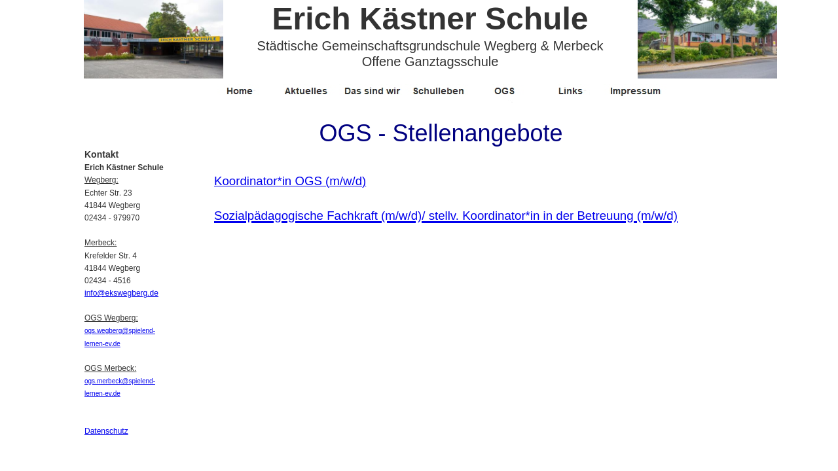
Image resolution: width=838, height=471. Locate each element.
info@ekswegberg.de (121, 293)
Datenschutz (106, 431)
